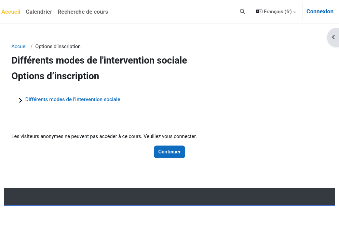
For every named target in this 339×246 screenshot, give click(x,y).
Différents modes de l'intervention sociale (85, 100)
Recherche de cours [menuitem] (83, 12)
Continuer (169, 152)
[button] (242, 12)
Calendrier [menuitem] (39, 12)
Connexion (320, 11)
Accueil (32, 47)
